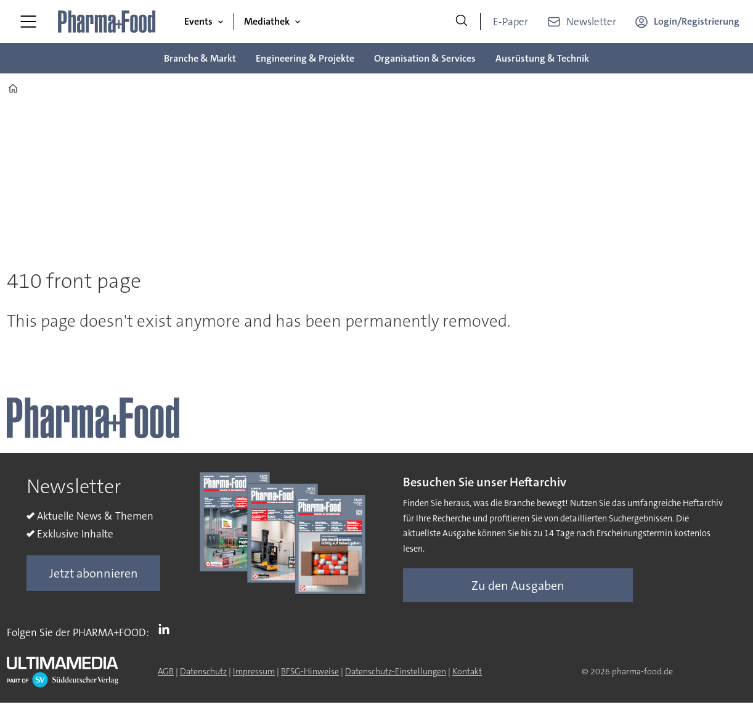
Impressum (254, 671)
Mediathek (267, 21)
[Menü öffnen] (28, 21)
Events (198, 21)
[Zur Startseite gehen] (107, 21)
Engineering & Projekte (305, 58)
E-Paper (510, 21)
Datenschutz (203, 671)
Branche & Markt (200, 58)
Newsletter (591, 21)
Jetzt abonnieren (93, 573)
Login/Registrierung (696, 21)
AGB (166, 671)
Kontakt (467, 671)
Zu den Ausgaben (517, 586)
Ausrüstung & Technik (542, 58)
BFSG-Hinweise (310, 671)
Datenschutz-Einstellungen (395, 671)
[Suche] (461, 21)
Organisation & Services (425, 58)
